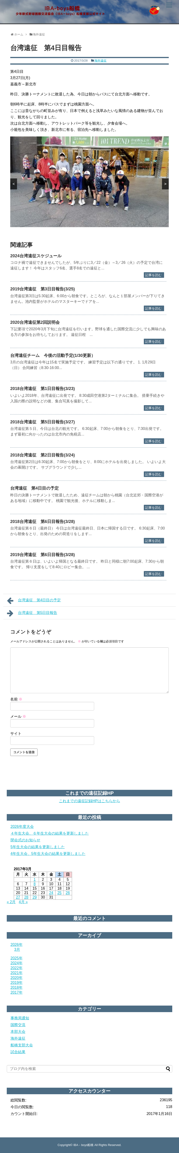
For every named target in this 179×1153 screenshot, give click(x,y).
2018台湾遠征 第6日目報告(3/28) (42, 521)
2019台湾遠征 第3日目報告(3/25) (42, 289)
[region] (89, 181)
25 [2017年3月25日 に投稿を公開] (59, 893)
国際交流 (17, 1025)
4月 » (23, 902)
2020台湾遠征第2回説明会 (35, 322)
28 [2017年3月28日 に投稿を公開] (26, 897)
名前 (16, 699)
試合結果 (17, 1052)
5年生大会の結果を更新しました (37, 847)
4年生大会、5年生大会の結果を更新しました (48, 854)
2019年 (16, 983)
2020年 (16, 978)
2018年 (16, 987)
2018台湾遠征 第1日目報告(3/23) (42, 388)
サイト (15, 733)
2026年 (16, 945)
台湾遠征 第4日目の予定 (34, 488)
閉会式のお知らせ (25, 840)
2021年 (16, 973)
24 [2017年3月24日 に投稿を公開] (51, 893)
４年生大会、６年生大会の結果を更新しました (49, 833)
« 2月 (11, 902)
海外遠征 (100, 60)
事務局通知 (19, 1018)
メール (18, 716)
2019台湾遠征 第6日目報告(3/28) (42, 554)
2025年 (16, 958)
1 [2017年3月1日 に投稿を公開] (35, 879)
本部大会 (17, 1032)
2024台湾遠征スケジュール (36, 256)
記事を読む (153, 275)
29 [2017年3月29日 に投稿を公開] (35, 897)
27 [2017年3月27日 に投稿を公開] (18, 897)
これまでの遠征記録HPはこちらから (89, 801)
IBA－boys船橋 (83, 1145)
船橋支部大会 (21, 1045)
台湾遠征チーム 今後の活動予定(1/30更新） (52, 355)
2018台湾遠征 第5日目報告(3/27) (42, 422)
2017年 (16, 992)
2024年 (16, 963)
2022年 (16, 968)
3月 (17, 949)
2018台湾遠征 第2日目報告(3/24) (42, 455)
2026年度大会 (22, 827)
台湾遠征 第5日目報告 (32, 613)
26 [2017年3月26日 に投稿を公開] (68, 893)
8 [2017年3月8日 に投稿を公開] (35, 884)
